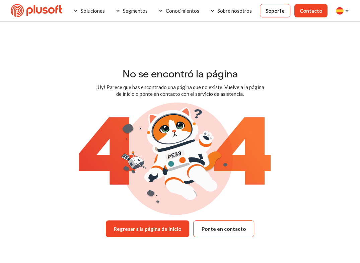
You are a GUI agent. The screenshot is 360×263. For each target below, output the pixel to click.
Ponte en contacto (224, 229)
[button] (89, 10)
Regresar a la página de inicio (147, 229)
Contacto (311, 11)
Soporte (275, 11)
